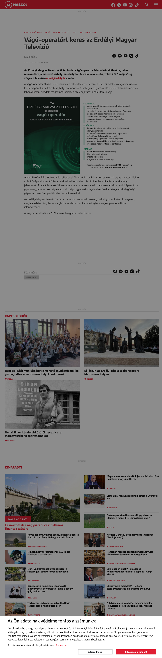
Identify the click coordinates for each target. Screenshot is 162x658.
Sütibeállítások (95, 652)
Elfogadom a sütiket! (136, 652)
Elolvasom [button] (61, 645)
